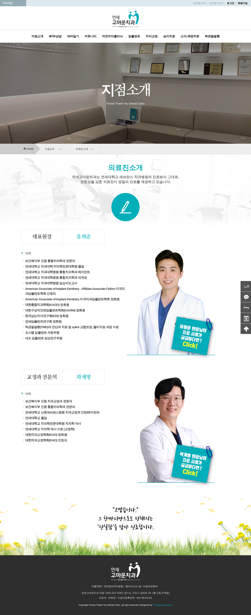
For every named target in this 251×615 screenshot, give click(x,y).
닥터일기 (73, 36)
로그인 (230, 3)
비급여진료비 (150, 586)
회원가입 (243, 3)
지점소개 (37, 36)
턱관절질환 (212, 36)
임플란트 (134, 36)
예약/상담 (55, 36)
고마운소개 (199, 3)
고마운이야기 (216, 3)
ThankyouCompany (162, 605)
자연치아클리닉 (112, 36)
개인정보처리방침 (113, 586)
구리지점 (7, 3)
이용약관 (96, 586)
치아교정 (152, 36)
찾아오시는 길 (133, 586)
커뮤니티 (90, 36)
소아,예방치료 (190, 36)
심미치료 (169, 36)
